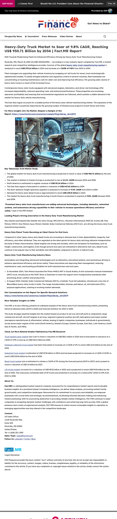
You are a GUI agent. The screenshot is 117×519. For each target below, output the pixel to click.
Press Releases (49, 36)
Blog (33, 439)
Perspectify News (13, 36)
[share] (110, 36)
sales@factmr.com (25, 436)
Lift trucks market (12, 369)
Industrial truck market (15, 353)
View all (111, 3)
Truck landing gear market (16, 337)
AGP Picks (7, 4)
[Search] (105, 36)
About (79, 36)
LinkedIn (19, 439)
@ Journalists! (32, 36)
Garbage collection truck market (19, 345)
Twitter (27, 439)
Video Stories (66, 36)
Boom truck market (13, 361)
